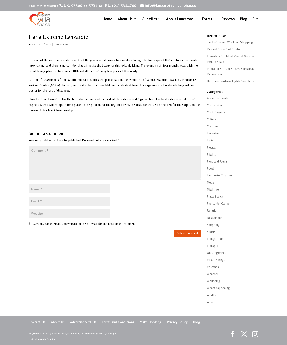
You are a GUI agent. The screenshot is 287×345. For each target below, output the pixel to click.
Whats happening (218, 288)
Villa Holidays (216, 260)
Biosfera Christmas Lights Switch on (230, 81)
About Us (124, 19)
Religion (212, 210)
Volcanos (213, 267)
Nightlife (213, 189)
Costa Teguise (216, 112)
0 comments (61, 44)
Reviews (228, 19)
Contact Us (37, 322)
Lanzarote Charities (219, 175)
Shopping (213, 225)
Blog (243, 19)
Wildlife (212, 295)
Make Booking (150, 322)
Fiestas (211, 147)
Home (107, 19)
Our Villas (149, 19)
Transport (213, 246)
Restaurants (214, 218)
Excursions (214, 133)
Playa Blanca (215, 196)
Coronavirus (214, 105)
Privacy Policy (177, 322)
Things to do (215, 239)
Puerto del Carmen (219, 203)
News (210, 182)
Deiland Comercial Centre (224, 49)
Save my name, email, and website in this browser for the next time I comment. (84, 224)
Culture (211, 119)
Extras (207, 19)
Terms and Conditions (118, 322)
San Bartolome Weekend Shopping (230, 42)
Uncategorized (216, 253)
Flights (211, 154)
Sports (48, 44)
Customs (212, 126)
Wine (210, 302)
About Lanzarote (179, 19)
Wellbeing (213, 281)
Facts (210, 140)
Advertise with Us (83, 322)
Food (210, 168)
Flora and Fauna (217, 161)
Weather (212, 274)
